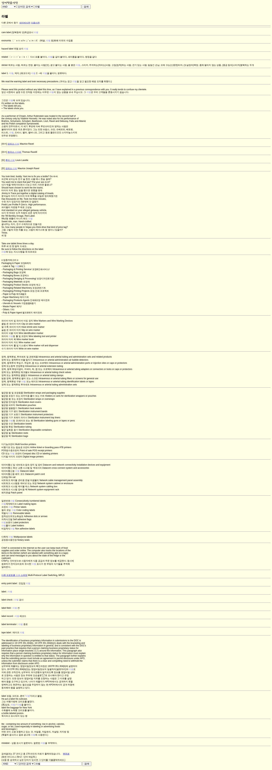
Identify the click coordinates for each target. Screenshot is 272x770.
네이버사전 (24, 22)
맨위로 (66, 754)
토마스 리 (14, 152)
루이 (10, 160)
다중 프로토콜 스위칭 (14, 575)
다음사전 (35, 22)
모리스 (13, 144)
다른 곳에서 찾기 (9, 22)
